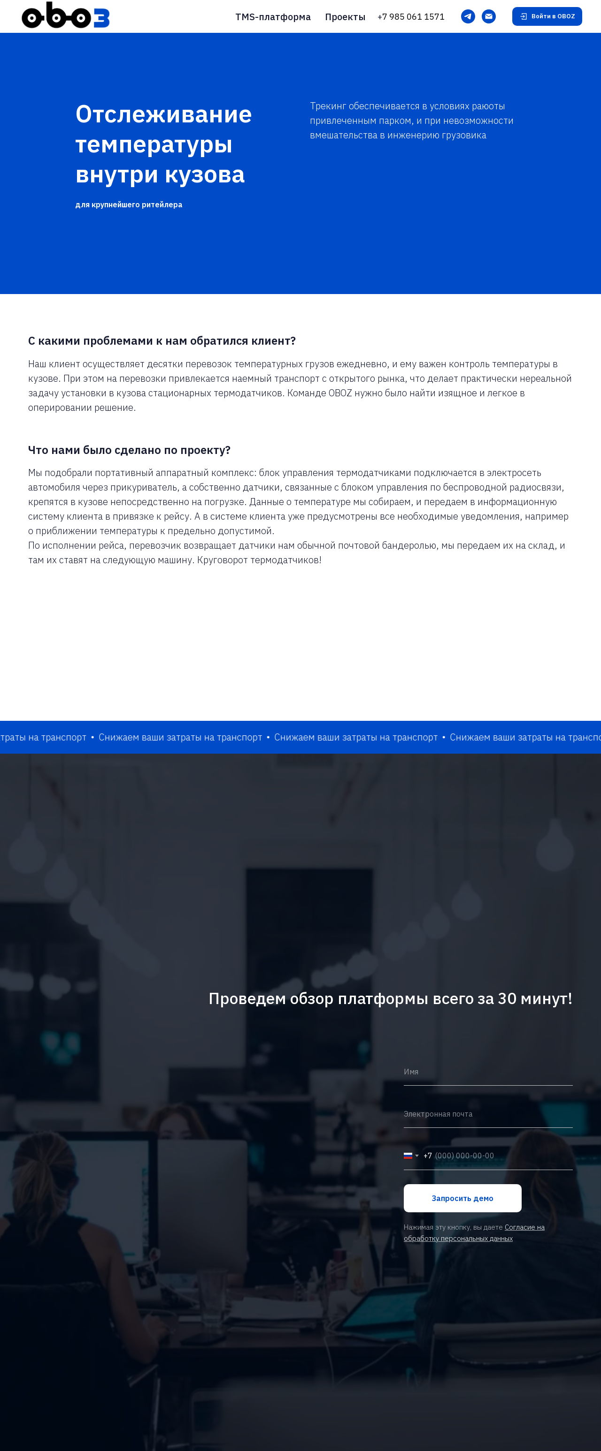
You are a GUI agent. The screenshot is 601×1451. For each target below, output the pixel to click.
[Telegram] (468, 16)
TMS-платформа (273, 16)
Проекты (345, 16)
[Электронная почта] (489, 16)
